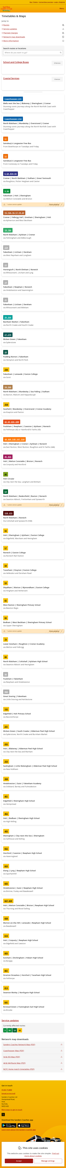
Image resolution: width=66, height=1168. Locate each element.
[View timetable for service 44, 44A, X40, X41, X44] (14, 439)
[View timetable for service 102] (6, 709)
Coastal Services (11, 78)
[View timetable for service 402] (6, 814)
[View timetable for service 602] (6, 848)
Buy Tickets (34, 2)
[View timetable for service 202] (6, 744)
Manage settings (48, 1161)
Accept (19, 1161)
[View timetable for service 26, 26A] (7, 317)
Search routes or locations (14, 48)
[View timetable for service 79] (5, 639)
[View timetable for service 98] (5, 674)
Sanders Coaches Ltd (6, 8)
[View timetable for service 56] (5, 530)
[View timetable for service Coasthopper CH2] (13, 119)
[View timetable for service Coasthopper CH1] (13, 99)
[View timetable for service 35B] (6, 404)
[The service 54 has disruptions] (5, 491)
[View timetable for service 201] (6, 726)
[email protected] (8, 1093)
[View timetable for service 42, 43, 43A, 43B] (11, 422)
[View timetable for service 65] (5, 600)
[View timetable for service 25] (5, 300)
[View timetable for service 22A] (6, 247)
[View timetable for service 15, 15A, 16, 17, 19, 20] (14, 213)
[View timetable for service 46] (5, 474)
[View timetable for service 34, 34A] (7, 387)
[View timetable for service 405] (6, 831)
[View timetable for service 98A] (6, 692)
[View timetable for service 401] (6, 796)
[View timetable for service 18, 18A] (7, 230)
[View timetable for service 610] (6, 936)
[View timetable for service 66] (19, 1030)
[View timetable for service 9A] (9, 1030)
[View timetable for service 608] (6, 918)
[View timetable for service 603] (6, 866)
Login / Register (59, 2)
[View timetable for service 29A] (6, 369)
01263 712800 (7, 1090)
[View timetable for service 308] (6, 779)
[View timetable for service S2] (5, 156)
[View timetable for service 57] (5, 548)
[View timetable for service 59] (5, 583)
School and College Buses (16, 62)
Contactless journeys (46, 2)
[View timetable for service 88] (5, 657)
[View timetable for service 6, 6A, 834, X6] (10, 173)
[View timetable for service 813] (6, 988)
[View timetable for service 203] (6, 761)
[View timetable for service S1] (5, 139)
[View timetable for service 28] (5, 352)
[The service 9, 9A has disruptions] (6, 191)
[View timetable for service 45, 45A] (7, 457)
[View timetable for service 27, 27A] (7, 335)
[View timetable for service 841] (6, 1002)
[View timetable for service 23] (5, 265)
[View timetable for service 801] (6, 970)
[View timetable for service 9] (5, 1030)
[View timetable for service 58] (5, 565)
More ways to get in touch (12, 1110)
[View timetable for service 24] (5, 282)
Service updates (10, 1020)
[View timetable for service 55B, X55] (8, 513)
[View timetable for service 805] (6, 953)
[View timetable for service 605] (6, 883)
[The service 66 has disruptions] (5, 618)
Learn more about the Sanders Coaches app (19, 1130)
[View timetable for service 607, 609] (8, 901)
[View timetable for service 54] (14, 1030)
